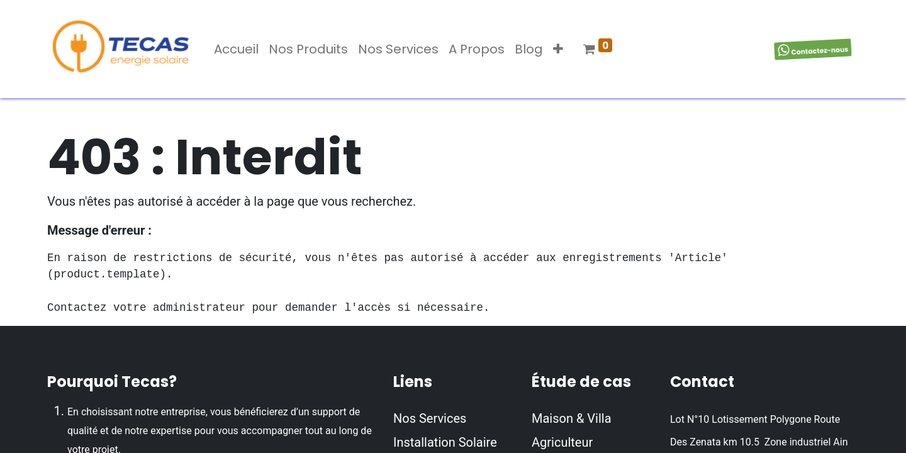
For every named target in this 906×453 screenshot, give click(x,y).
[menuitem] (236, 49)
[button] (558, 49)
